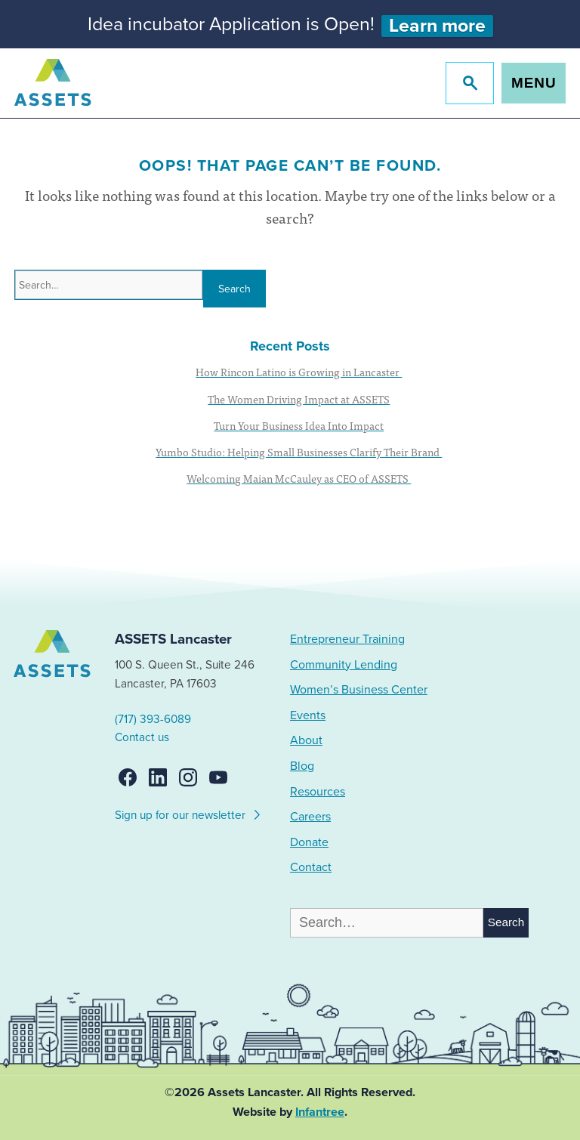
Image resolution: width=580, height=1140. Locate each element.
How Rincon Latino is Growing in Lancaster (299, 371)
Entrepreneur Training (347, 639)
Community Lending (343, 664)
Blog (302, 766)
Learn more (437, 26)
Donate (309, 842)
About (306, 740)
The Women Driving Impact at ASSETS (299, 399)
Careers (310, 816)
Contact (311, 867)
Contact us (142, 737)
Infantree (319, 1112)
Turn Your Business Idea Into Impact (299, 425)
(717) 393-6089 (153, 719)
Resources (317, 791)
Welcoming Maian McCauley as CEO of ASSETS (299, 478)
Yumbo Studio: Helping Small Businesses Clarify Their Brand (299, 451)
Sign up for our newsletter (188, 813)
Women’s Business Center (358, 689)
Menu (533, 83)
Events (307, 715)
